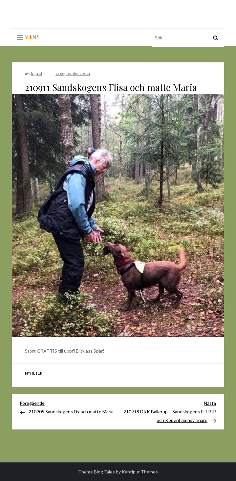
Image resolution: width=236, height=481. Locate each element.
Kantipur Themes (140, 471)
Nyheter (33, 373)
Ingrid (36, 73)
